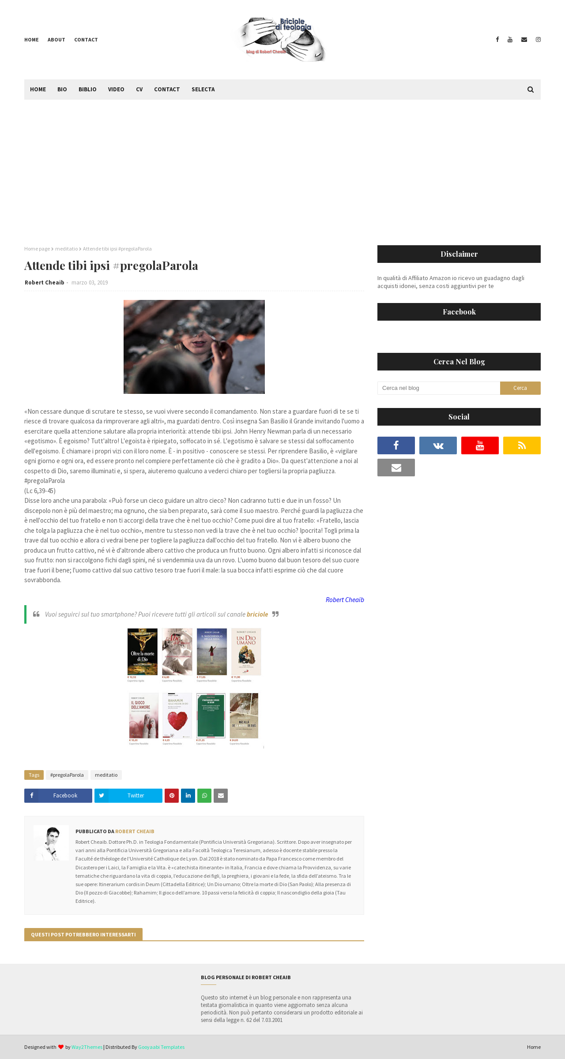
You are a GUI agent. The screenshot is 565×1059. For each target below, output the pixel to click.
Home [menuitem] (38, 89)
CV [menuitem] (139, 89)
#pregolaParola (67, 774)
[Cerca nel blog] (438, 388)
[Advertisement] (282, 166)
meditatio (66, 248)
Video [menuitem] (116, 89)
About (56, 39)
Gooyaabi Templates (161, 1047)
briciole (257, 614)
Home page (37, 248)
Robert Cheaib (44, 282)
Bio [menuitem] (62, 89)
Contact (86, 39)
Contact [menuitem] (167, 89)
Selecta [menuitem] (203, 89)
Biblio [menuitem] (88, 89)
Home (31, 39)
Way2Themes (87, 1047)
